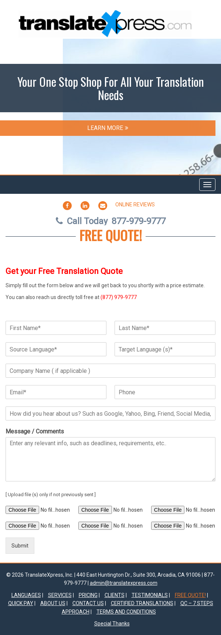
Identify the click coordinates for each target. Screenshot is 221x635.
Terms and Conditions (126, 612)
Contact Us (88, 603)
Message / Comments (35, 431)
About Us (52, 603)
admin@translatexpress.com (123, 583)
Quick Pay (20, 603)
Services (60, 595)
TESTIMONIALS (150, 595)
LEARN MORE (107, 127)
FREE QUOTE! (110, 235)
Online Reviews (135, 204)
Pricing (88, 595)
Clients (115, 595)
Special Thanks (112, 624)
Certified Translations (142, 603)
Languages (26, 595)
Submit (19, 546)
